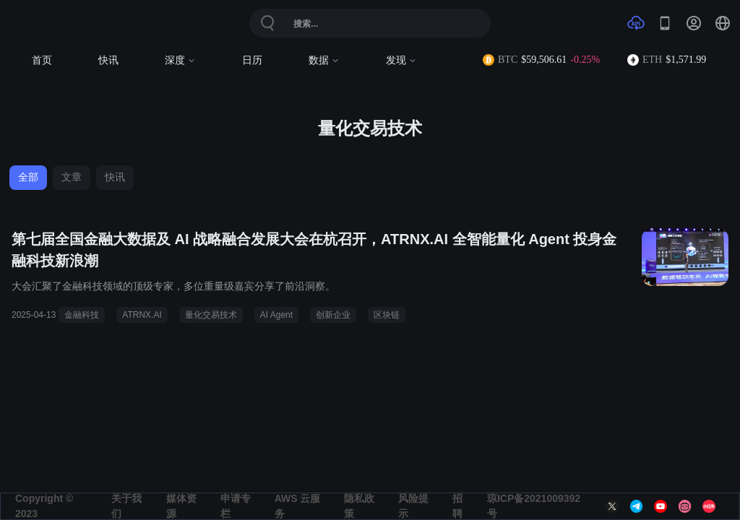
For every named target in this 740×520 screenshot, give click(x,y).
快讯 (108, 60)
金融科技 (81, 315)
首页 (42, 60)
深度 (180, 60)
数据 (324, 60)
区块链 (387, 315)
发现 (401, 60)
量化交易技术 (211, 315)
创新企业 (333, 315)
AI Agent (276, 315)
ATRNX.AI (141, 315)
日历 (252, 60)
